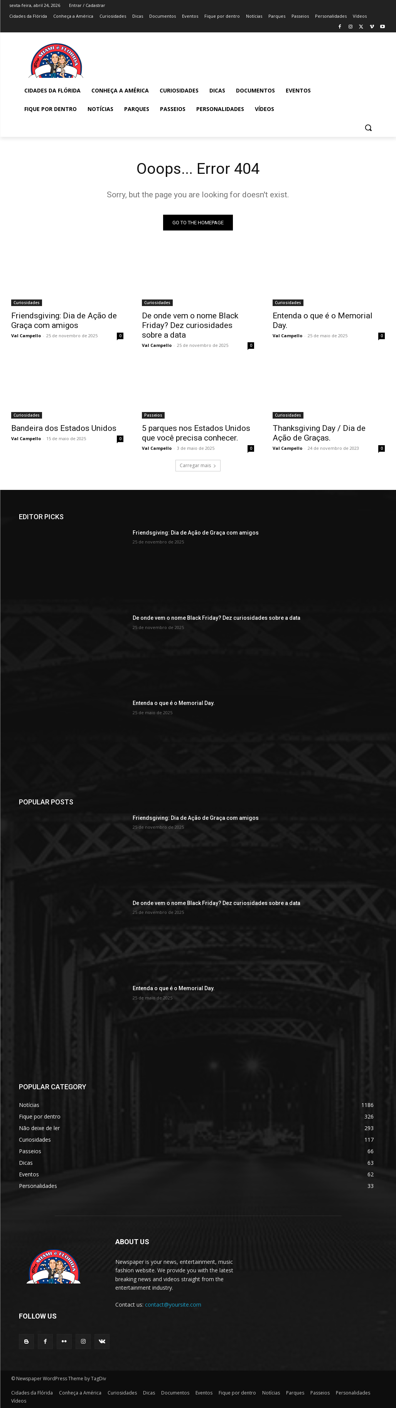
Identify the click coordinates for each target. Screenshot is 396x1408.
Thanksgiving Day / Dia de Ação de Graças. (319, 433)
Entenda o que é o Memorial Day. (174, 703)
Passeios (153, 415)
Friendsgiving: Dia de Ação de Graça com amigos (64, 320)
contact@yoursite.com (173, 1305)
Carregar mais (198, 465)
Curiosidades (26, 303)
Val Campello (26, 336)
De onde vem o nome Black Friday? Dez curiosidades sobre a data (190, 325)
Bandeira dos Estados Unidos (63, 428)
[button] (368, 127)
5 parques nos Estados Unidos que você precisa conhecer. (196, 433)
